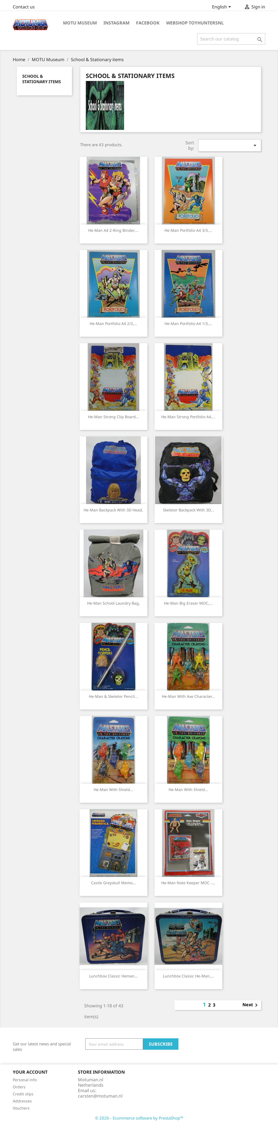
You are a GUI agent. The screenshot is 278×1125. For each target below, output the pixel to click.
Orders (19, 1086)
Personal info (25, 1079)
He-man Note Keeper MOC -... (188, 882)
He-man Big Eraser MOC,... (188, 603)
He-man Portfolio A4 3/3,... (188, 230)
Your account (30, 1072)
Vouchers (21, 1108)
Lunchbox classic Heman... (113, 976)
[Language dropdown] (222, 7)
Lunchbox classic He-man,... (188, 976)
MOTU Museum (80, 23)
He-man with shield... (113, 789)
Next (251, 1005)
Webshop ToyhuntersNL (195, 23)
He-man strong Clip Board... (113, 416)
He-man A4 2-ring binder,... (113, 230)
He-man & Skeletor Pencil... (113, 696)
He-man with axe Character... (188, 696)
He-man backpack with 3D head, (113, 509)
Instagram (116, 23)
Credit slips (23, 1093)
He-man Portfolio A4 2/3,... (113, 323)
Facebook (148, 23)
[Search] (231, 39)
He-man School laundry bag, (113, 603)
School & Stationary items (41, 78)
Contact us (24, 7)
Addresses (22, 1101)
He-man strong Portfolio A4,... (188, 416)
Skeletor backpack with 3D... (188, 509)
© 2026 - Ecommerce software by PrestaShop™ (139, 1118)
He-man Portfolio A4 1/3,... (188, 323)
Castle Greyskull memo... (113, 882)
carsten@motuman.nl (100, 1096)
